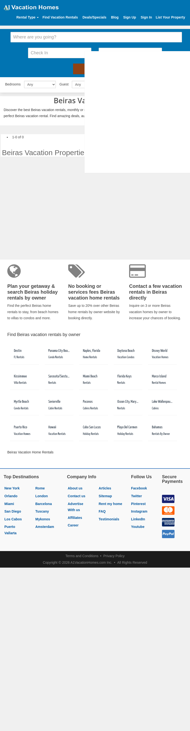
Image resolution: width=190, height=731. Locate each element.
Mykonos (42, 518)
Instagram (139, 510)
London (41, 495)
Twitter (136, 495)
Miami (9, 502)
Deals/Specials (94, 17)
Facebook (139, 487)
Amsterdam (44, 525)
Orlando (11, 495)
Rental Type (27, 17)
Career (73, 524)
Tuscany (42, 510)
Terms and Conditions (82, 554)
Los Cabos (13, 518)
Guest (63, 83)
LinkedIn (138, 518)
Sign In (146, 17)
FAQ (102, 510)
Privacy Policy (113, 554)
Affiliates (75, 516)
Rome (40, 487)
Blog (115, 17)
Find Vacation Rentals (60, 17)
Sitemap (105, 495)
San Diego (12, 510)
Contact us (76, 495)
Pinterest (138, 502)
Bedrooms (13, 83)
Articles (105, 487)
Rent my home (110, 502)
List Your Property (170, 17)
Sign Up (129, 17)
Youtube (137, 525)
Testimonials (109, 518)
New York (12, 487)
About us (75, 487)
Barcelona (43, 502)
